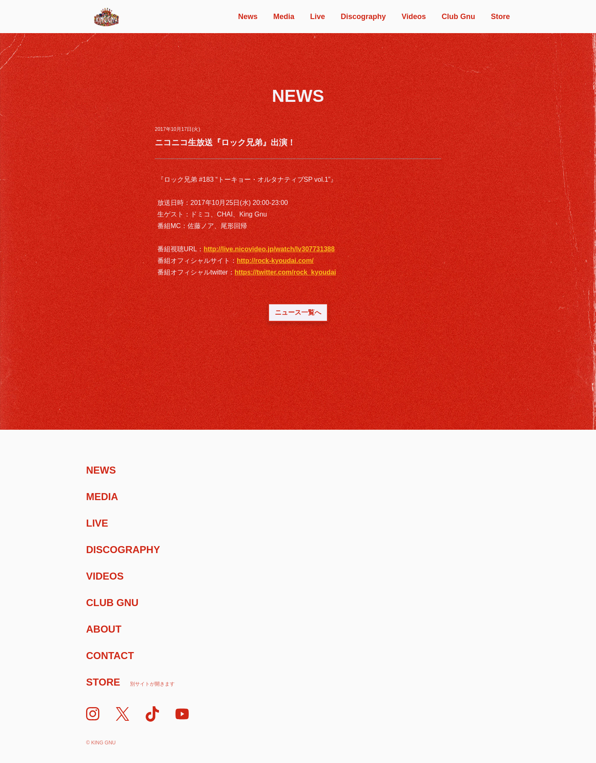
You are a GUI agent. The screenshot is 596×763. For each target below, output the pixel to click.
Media (283, 16)
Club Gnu (458, 16)
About (103, 629)
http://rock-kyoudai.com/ (275, 260)
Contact (110, 655)
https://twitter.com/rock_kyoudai (285, 272)
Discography (363, 16)
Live (317, 16)
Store (500, 16)
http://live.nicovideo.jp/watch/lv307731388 (269, 249)
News (247, 16)
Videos (413, 16)
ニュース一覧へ (298, 312)
